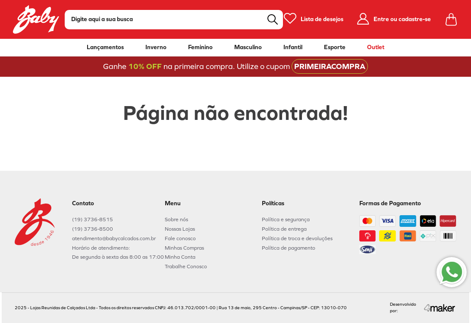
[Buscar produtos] (272, 19)
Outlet (375, 47)
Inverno (155, 47)
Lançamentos (105, 47)
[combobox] (174, 19)
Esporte (334, 47)
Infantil (292, 47)
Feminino (200, 47)
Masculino (248, 47)
